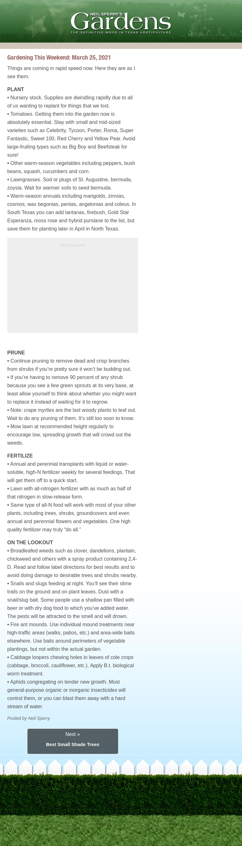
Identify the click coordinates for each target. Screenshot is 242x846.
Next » (72, 734)
